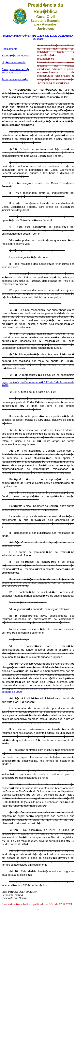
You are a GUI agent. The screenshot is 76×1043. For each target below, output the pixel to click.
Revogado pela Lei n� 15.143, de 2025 (15, 71)
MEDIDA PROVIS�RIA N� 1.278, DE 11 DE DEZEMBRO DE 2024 (38, 37)
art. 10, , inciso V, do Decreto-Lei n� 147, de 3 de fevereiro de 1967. (38, 382)
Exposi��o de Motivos (16, 55)
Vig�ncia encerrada (14, 62)
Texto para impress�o (15, 79)
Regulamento (9, 48)
